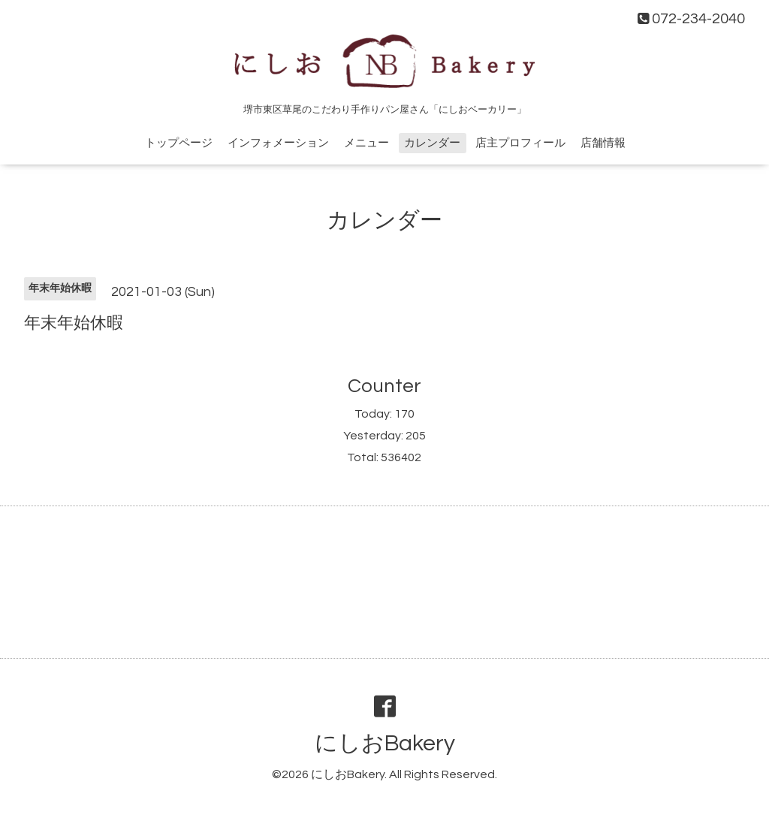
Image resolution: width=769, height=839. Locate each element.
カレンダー (432, 143)
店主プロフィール (520, 143)
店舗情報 (603, 143)
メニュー (366, 143)
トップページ (179, 143)
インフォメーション (278, 143)
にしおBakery (385, 743)
